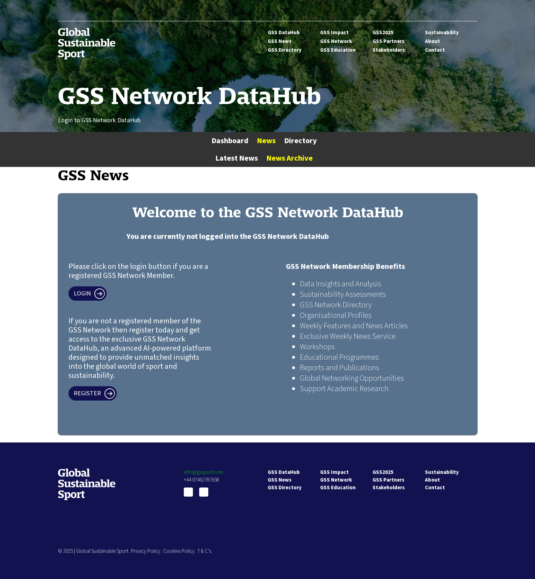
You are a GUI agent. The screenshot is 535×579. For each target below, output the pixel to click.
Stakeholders (389, 50)
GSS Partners (388, 41)
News (266, 140)
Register (87, 393)
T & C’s (204, 551)
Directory (300, 140)
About (432, 41)
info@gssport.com (203, 472)
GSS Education (338, 50)
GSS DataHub (284, 32)
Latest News (236, 158)
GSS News (279, 41)
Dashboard (229, 140)
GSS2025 (383, 32)
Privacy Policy (145, 551)
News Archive (289, 158)
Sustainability (442, 32)
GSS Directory (285, 50)
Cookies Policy (179, 551)
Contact (435, 50)
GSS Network (336, 41)
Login (82, 293)
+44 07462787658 (201, 480)
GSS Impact (334, 32)
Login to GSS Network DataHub (99, 120)
